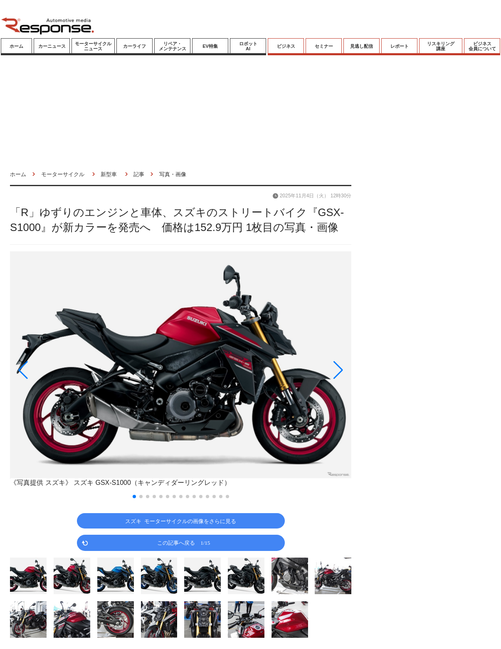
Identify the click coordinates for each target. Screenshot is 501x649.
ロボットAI (248, 46)
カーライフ (134, 46)
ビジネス (286, 46)
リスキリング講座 (440, 46)
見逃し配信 (361, 46)
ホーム (16, 46)
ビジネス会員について (482, 46)
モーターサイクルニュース (93, 46)
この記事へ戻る (183, 542)
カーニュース (52, 46)
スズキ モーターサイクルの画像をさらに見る (180, 521)
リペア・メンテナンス (172, 46)
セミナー (324, 46)
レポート (399, 46)
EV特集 (210, 46)
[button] (61, 370)
